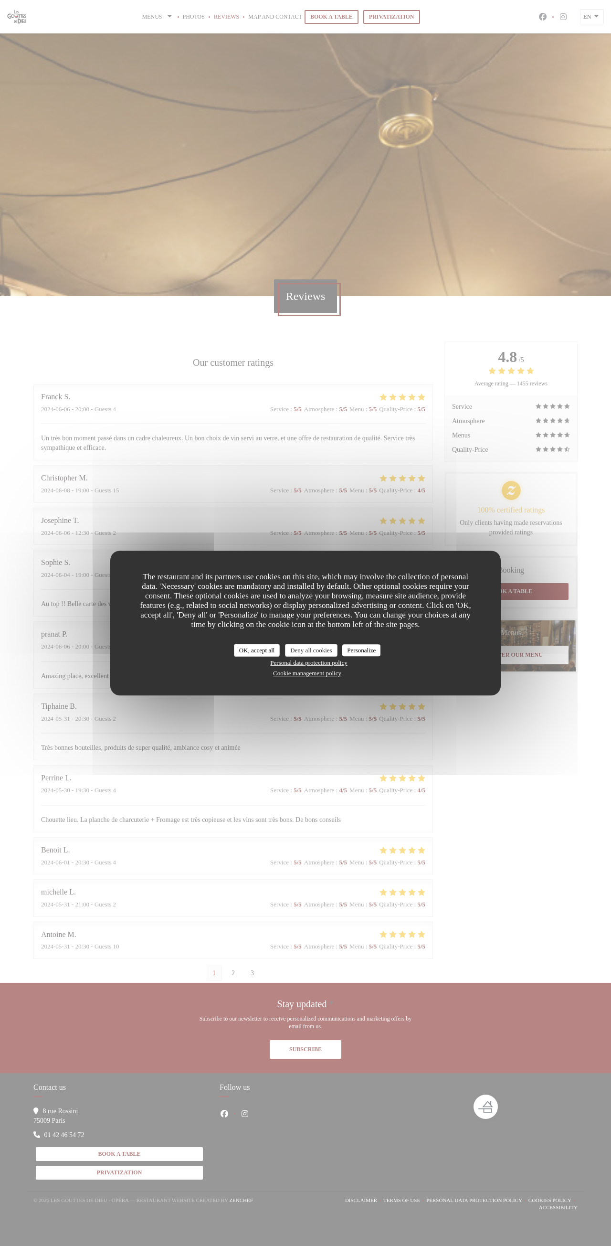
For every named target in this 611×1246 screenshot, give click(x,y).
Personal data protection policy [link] (308, 662)
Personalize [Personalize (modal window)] (361, 650)
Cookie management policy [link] (307, 673)
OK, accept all (257, 650)
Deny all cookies (311, 650)
